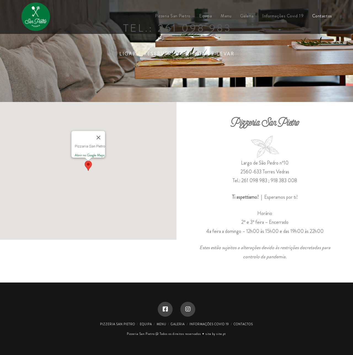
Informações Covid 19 (209, 324)
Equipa (146, 324)
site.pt (221, 334)
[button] (88, 166)
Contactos (243, 324)
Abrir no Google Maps (90, 155)
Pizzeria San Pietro (117, 324)
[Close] (98, 137)
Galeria (178, 324)
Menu (161, 324)
